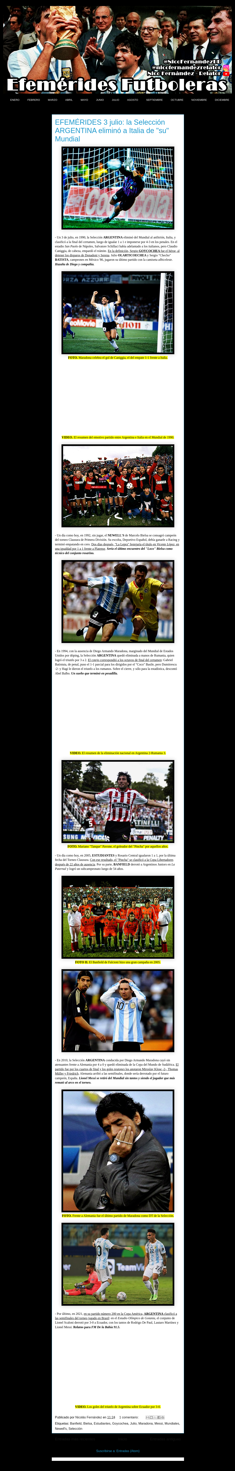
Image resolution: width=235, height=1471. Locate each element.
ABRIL (69, 99)
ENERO (15, 99)
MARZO (52, 99)
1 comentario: (129, 1417)
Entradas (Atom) (127, 1451)
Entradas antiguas (165, 1439)
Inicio (122, 1439)
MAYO (84, 99)
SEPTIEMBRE (154, 99)
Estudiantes (102, 1423)
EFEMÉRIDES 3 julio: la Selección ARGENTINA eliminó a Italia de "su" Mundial (112, 130)
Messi (159, 1423)
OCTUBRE (177, 99)
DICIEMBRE (222, 99)
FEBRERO (33, 99)
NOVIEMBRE (199, 99)
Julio (133, 1423)
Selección (75, 1428)
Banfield (76, 1423)
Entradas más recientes (75, 1439)
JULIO (115, 99)
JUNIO (100, 99)
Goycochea (120, 1423)
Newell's (61, 1428)
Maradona (145, 1423)
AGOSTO (132, 99)
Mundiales (172, 1423)
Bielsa (87, 1423)
